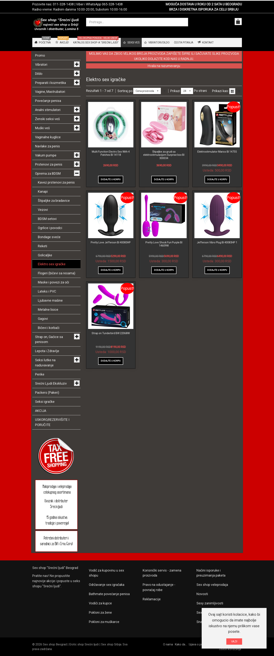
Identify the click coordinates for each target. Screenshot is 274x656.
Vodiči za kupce (100, 603)
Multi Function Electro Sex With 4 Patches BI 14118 (111, 153)
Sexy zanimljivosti (209, 603)
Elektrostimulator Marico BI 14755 (217, 151)
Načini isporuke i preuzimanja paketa (210, 572)
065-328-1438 (112, 4)
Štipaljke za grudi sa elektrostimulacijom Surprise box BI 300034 (163, 155)
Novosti (202, 594)
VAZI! (234, 641)
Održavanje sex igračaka (106, 585)
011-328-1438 (63, 4)
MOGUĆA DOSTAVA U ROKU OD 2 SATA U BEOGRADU (204, 4)
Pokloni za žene (100, 612)
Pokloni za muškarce (104, 622)
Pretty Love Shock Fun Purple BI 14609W (163, 244)
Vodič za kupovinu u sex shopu (106, 572)
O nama (168, 644)
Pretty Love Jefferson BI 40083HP (111, 242)
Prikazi (175, 91)
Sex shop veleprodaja (212, 585)
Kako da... (181, 644)
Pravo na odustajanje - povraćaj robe (159, 587)
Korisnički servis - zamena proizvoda (162, 572)
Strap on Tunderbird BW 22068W (111, 333)
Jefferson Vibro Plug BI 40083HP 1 (217, 242)
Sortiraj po (124, 91)
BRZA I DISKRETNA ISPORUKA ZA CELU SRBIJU (203, 9)
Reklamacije (152, 599)
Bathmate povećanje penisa (109, 594)
